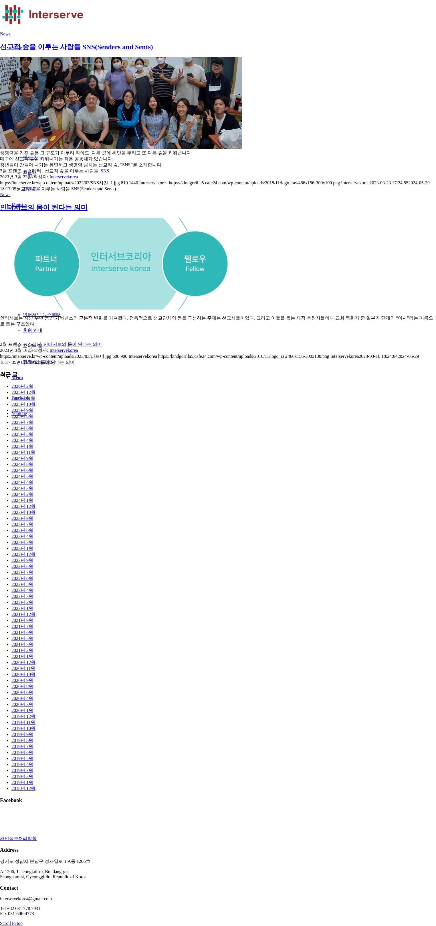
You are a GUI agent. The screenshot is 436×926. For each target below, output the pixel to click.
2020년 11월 (23, 668)
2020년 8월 (22, 686)
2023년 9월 (22, 518)
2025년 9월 (22, 410)
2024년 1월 (22, 500)
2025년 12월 (23, 392)
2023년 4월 (22, 536)
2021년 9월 (22, 620)
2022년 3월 (22, 596)
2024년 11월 (23, 452)
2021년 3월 (22, 644)
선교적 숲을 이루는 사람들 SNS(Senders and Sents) (76, 47)
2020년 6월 (22, 692)
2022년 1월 (22, 608)
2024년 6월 (22, 470)
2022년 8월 (22, 566)
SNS (105, 170)
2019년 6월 (22, 752)
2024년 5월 (22, 476)
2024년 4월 (22, 482)
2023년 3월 (22, 542)
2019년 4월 (22, 764)
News (5, 33)
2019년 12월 (23, 716)
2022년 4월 (22, 590)
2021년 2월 (22, 650)
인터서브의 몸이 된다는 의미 (44, 207)
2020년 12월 (23, 662)
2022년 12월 (23, 554)
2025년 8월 (22, 416)
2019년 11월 (23, 722)
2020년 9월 (22, 680)
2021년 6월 (22, 632)
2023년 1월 (22, 548)
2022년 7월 (22, 572)
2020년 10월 (23, 674)
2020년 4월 (22, 698)
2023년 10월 (23, 512)
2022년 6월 (22, 578)
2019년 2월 (22, 776)
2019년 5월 (22, 758)
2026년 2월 (22, 386)
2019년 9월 (22, 734)
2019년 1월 (22, 782)
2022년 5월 (22, 584)
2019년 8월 (22, 740)
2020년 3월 (22, 704)
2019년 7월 (22, 746)
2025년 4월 (22, 440)
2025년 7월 (22, 422)
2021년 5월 (22, 638)
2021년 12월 (23, 614)
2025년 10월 (23, 404)
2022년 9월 (22, 560)
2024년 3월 (22, 488)
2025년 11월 (23, 398)
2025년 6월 (22, 428)
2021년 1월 (22, 656)
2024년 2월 (22, 494)
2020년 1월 (22, 710)
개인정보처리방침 (18, 838)
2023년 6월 (22, 530)
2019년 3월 (22, 770)
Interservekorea (63, 176)
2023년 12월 (23, 506)
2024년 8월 (22, 464)
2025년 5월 (22, 434)
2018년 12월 (23, 788)
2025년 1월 (22, 446)
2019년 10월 (23, 728)
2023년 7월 (22, 524)
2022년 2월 (22, 602)
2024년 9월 (22, 458)
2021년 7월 (22, 626)
